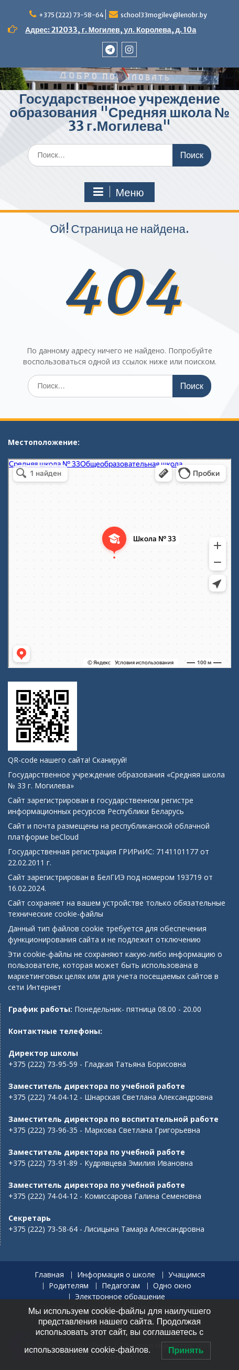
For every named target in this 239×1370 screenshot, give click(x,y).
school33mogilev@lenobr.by (164, 15)
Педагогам (121, 1286)
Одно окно (172, 1286)
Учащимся (186, 1275)
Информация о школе (116, 1275)
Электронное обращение (120, 1297)
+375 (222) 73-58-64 (71, 15)
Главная (49, 1275)
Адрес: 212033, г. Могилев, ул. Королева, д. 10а (110, 30)
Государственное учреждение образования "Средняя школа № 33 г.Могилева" (119, 112)
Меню (118, 192)
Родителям (69, 1286)
